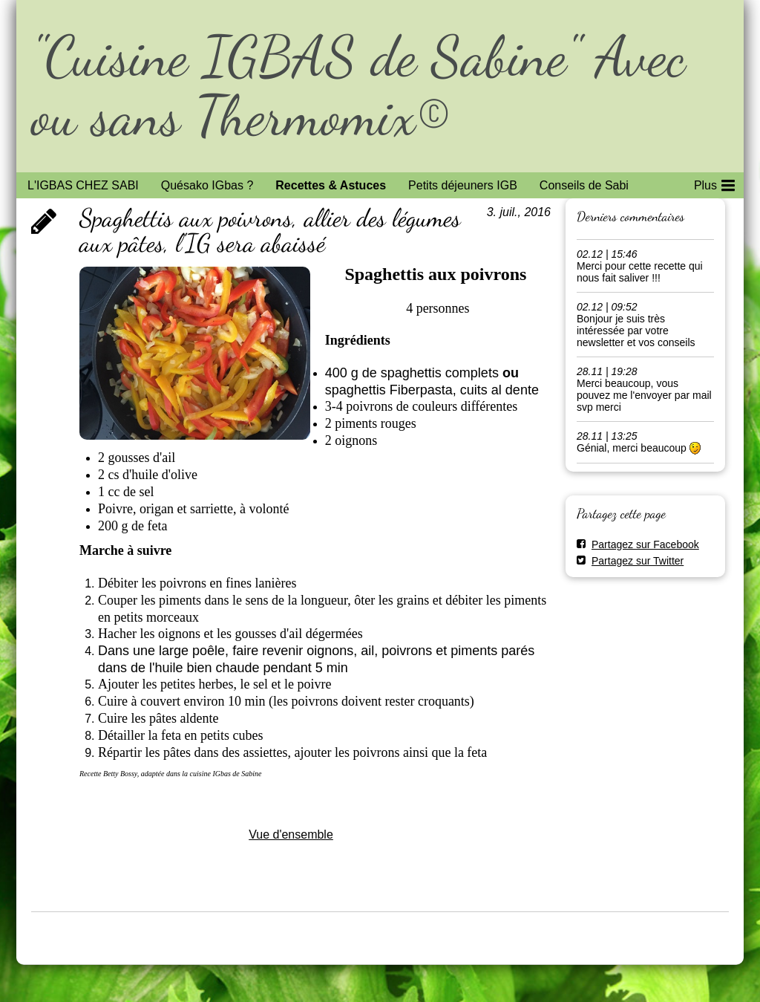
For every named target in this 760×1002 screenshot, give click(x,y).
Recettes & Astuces (330, 185)
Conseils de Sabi (584, 185)
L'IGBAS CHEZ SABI (83, 185)
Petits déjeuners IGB (462, 185)
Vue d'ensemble (291, 834)
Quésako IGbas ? (207, 185)
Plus (714, 182)
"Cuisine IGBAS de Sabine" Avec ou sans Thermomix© (358, 85)
